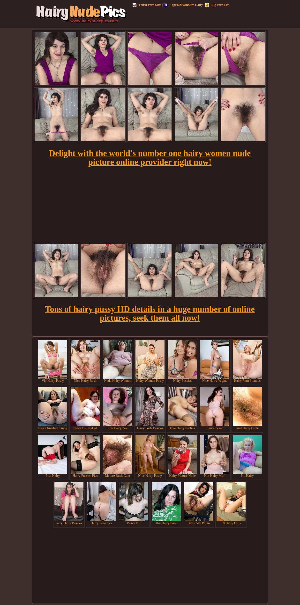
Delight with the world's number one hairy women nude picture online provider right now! (150, 158)
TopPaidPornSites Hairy (183, 5)
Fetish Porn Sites (147, 5)
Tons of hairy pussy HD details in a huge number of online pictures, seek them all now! (150, 313)
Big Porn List (217, 5)
